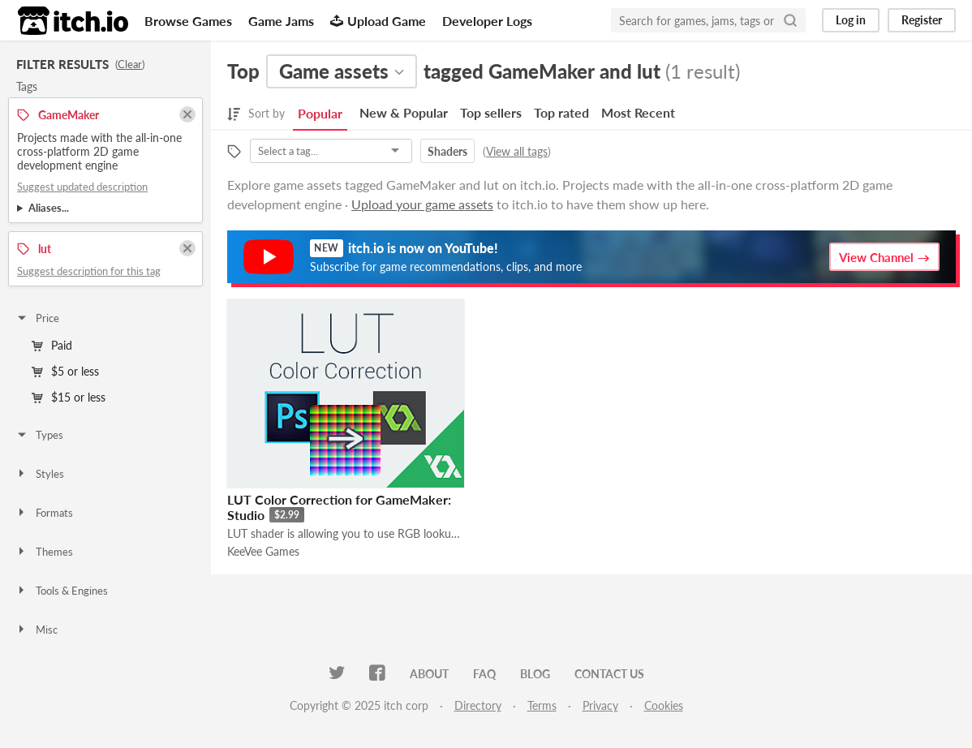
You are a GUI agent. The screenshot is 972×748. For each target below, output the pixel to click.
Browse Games (188, 20)
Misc (36, 629)
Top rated (561, 112)
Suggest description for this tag (89, 270)
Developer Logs (487, 20)
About (429, 674)
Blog (535, 674)
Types (39, 434)
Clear (130, 64)
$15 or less (68, 397)
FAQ (484, 674)
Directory (477, 705)
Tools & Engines (61, 590)
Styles (39, 473)
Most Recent (638, 112)
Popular (320, 113)
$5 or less (65, 371)
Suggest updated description (82, 186)
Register (921, 20)
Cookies (663, 705)
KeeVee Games (263, 551)
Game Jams (281, 20)
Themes (44, 551)
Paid (52, 345)
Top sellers (491, 112)
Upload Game (378, 20)
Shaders (447, 151)
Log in (851, 20)
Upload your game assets (422, 204)
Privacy (600, 705)
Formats (44, 512)
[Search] (790, 20)
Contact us (609, 674)
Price (37, 318)
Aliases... (48, 207)
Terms (542, 705)
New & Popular (403, 112)
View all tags (517, 151)
